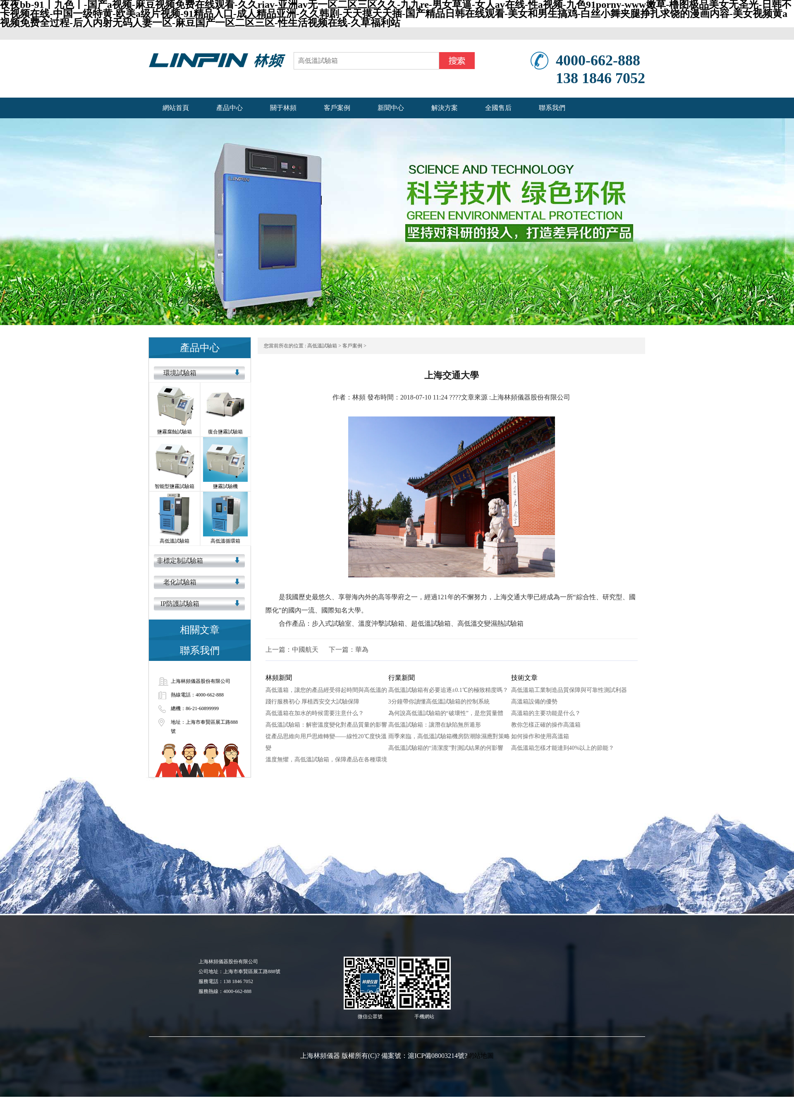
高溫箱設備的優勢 (534, 702)
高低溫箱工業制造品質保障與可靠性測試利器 (569, 690)
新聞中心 (391, 107)
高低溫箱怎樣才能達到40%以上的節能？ (563, 748)
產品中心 (229, 107)
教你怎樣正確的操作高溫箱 (546, 725)
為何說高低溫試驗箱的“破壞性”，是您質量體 (445, 713)
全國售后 (498, 107)
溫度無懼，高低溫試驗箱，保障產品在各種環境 (326, 759)
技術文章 (524, 677)
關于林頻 (283, 107)
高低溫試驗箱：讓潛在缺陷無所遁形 (434, 725)
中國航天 (305, 649)
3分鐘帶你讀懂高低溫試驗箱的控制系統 (439, 702)
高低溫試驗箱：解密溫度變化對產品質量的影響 (326, 725)
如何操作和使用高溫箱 (540, 736)
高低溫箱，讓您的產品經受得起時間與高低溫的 (326, 690)
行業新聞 (401, 677)
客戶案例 (337, 107)
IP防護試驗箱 (179, 603)
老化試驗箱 (179, 582)
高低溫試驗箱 (322, 346)
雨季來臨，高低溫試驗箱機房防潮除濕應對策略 (449, 736)
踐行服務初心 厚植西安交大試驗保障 (312, 702)
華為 (361, 649)
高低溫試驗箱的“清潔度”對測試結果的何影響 (445, 748)
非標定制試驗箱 (180, 560)
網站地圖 (480, 1055)
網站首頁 (176, 107)
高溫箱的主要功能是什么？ (546, 713)
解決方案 (444, 107)
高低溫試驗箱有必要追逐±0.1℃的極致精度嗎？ (448, 690)
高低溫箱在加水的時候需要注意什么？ (314, 713)
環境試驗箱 (179, 372)
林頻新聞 (278, 677)
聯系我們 (552, 107)
